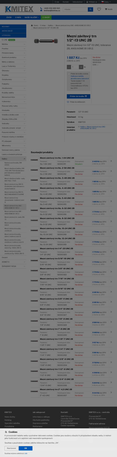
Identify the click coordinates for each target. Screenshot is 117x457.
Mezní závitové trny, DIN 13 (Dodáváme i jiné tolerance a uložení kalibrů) (14, 186)
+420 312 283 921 (52, 8)
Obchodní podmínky (41, 420)
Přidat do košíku (78, 96)
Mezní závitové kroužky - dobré (13, 224)
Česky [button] (105, 2)
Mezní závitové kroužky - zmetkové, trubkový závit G (14, 241)
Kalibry (50, 25)
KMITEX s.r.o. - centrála (99, 412)
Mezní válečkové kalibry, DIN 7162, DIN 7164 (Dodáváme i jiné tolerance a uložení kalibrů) (14, 172)
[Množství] (75, 67)
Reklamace (37, 426)
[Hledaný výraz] (75, 9)
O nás (57, 2)
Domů (34, 25)
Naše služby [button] (31, 17)
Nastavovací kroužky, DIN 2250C (13, 164)
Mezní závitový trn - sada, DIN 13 (14, 218)
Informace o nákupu (41, 417)
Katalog (8, 420)
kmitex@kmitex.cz (52, 10)
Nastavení (11, 448)
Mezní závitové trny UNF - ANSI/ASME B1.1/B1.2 (13, 212)
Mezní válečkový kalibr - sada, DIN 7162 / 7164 (15, 180)
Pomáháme (9, 426)
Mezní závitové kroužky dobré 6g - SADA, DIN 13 (13, 247)
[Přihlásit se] (91, 2)
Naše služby (10, 417)
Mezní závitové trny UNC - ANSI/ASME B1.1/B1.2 (13, 207)
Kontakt (66, 2)
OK (25, 448)
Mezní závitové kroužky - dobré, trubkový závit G (13, 235)
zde (26, 453)
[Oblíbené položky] (99, 9)
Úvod (9, 17)
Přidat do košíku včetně (80, 81)
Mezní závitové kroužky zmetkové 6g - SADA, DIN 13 (14, 252)
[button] (24, 44)
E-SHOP (46, 17)
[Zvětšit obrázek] (46, 41)
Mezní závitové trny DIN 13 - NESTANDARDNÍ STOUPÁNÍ (14, 193)
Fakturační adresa (97, 424)
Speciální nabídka (12, 423)
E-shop (43, 25)
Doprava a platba (40, 423)
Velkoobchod (77, 2)
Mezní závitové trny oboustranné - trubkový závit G (14, 200)
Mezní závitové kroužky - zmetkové (13, 230)
